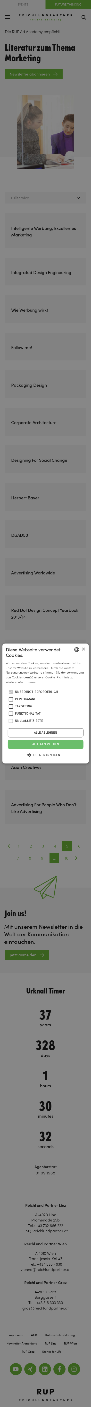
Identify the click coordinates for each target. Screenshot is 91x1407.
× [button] (83, 649)
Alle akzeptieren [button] (45, 744)
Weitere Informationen (21, 682)
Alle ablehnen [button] (45, 732)
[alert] (45, 703)
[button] (45, 755)
